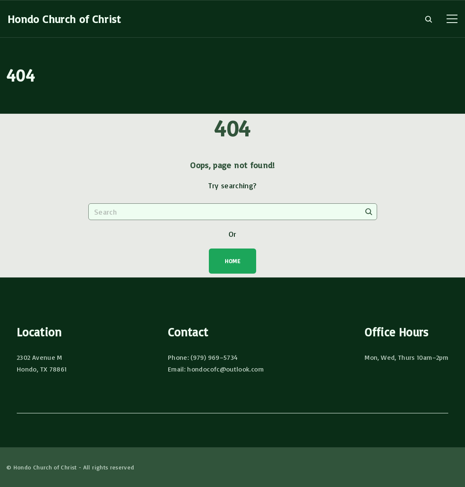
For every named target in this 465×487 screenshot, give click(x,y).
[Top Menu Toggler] (452, 19)
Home (232, 260)
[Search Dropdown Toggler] (428, 19)
